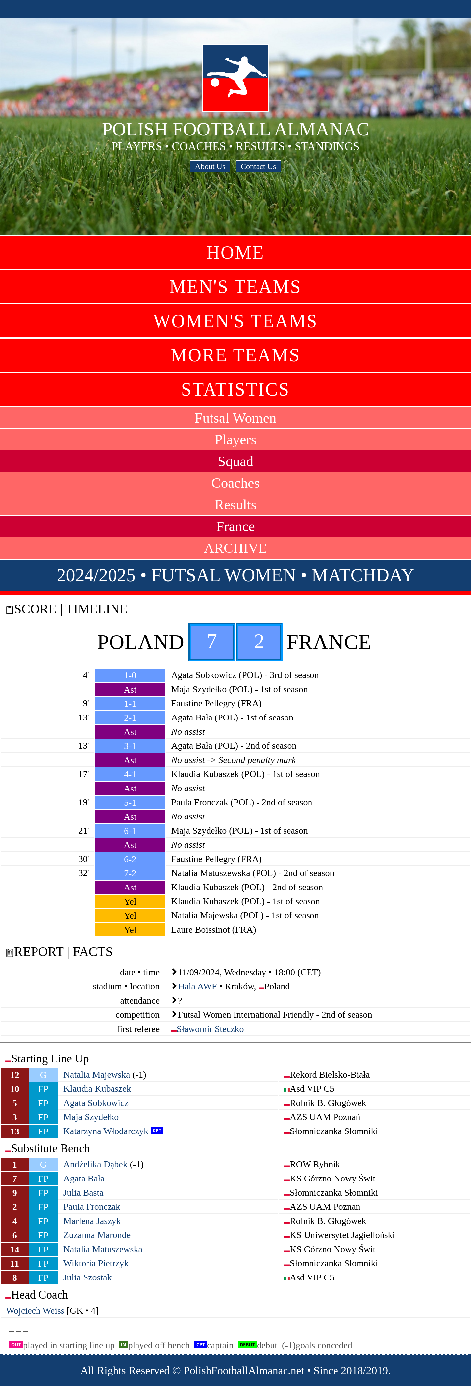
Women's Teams (235, 321)
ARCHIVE (235, 548)
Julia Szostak (87, 1277)
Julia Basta (83, 1192)
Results (235, 504)
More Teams (236, 355)
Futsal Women (236, 418)
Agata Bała (84, 1178)
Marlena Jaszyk (92, 1221)
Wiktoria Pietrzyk (96, 1263)
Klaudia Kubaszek (97, 1088)
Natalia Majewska (96, 1074)
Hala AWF (197, 986)
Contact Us (258, 166)
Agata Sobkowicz (96, 1103)
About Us (210, 166)
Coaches (235, 483)
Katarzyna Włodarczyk (105, 1131)
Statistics (235, 389)
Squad (235, 461)
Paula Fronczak (91, 1207)
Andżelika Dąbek (95, 1164)
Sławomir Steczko (210, 1029)
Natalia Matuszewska (102, 1249)
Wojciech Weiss (35, 1310)
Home (236, 252)
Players (235, 439)
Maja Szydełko (91, 1117)
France (235, 526)
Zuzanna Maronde (97, 1235)
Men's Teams (235, 287)
